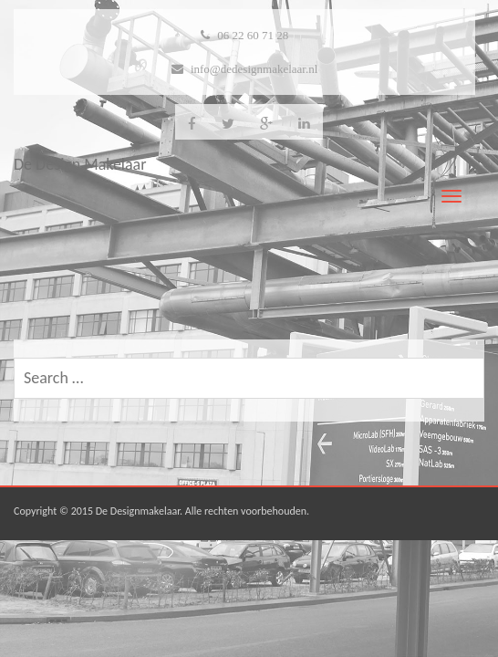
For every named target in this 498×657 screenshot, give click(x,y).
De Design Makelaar (80, 164)
